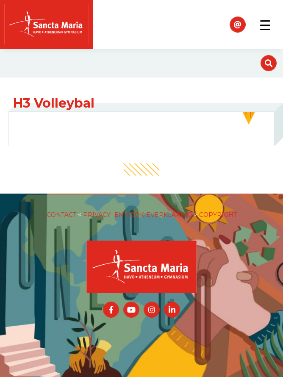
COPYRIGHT (218, 215)
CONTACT (61, 215)
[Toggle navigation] (265, 24)
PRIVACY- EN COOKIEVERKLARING (137, 215)
